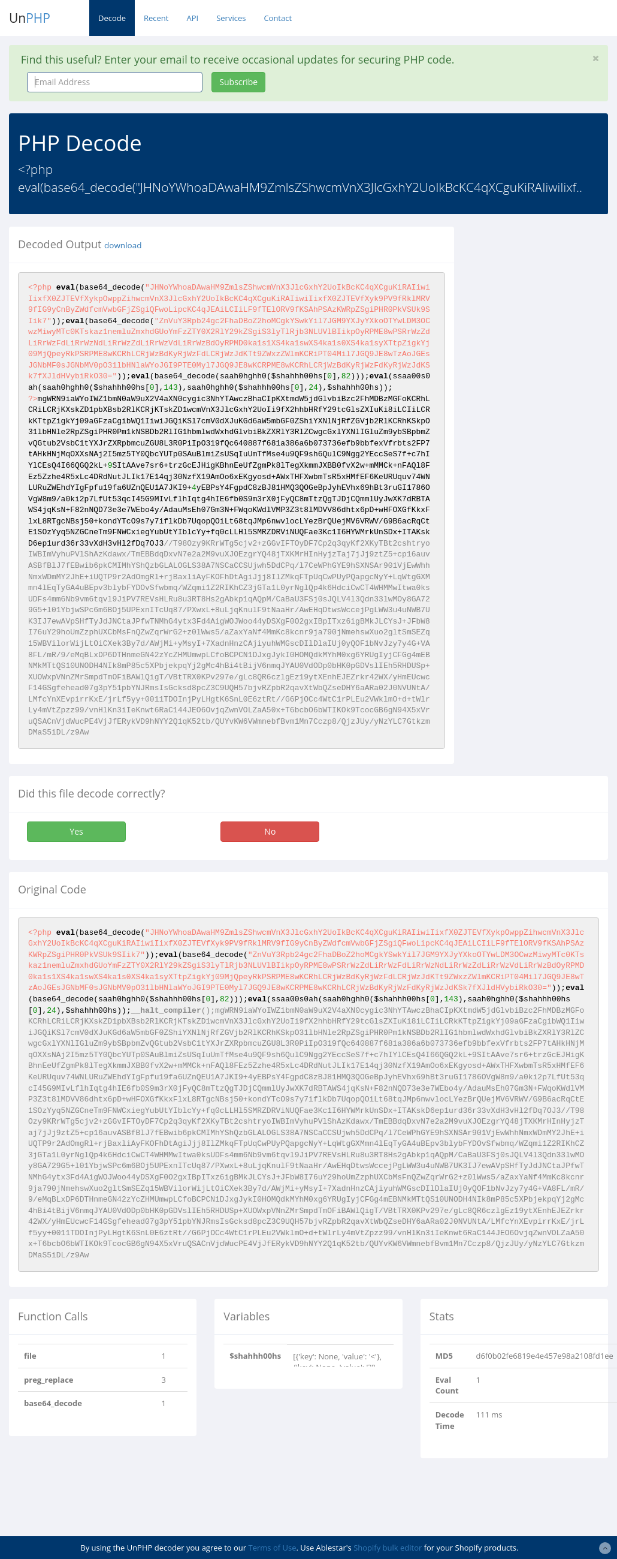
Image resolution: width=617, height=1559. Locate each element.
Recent (156, 18)
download (122, 245)
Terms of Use (273, 1547)
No (270, 831)
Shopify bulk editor (387, 1547)
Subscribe (238, 82)
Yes (76, 831)
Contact (278, 18)
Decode (112, 18)
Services (231, 18)
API (192, 18)
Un (29, 18)
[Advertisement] (544, 406)
